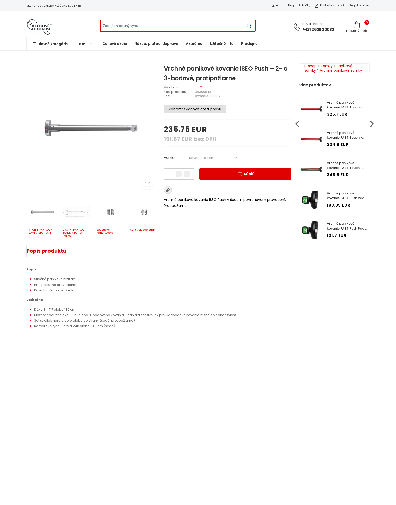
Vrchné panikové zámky (341, 70)
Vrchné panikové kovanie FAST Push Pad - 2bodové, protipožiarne (347, 228)
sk (273, 6)
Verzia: (169, 157)
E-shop (310, 65)
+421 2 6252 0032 (318, 29)
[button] (61, 43)
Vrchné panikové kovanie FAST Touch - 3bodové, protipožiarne (346, 168)
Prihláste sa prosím (330, 5)
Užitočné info (222, 43)
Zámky (327, 65)
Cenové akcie (114, 43)
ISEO (198, 87)
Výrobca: (171, 87)
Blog (291, 5)
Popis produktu (46, 251)
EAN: (167, 96)
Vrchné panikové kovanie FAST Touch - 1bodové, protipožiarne (346, 107)
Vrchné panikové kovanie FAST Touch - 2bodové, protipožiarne (346, 137)
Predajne (249, 43)
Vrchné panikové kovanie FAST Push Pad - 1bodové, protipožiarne (347, 198)
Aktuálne (194, 43)
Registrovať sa (359, 5)
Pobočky (304, 5)
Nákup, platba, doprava (156, 43)
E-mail (307, 23)
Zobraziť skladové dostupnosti (195, 109)
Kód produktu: (175, 91)
